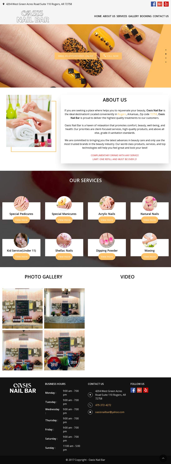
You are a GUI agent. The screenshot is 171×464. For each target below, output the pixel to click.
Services (122, 16)
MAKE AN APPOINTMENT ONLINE (73, 55)
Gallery (133, 16)
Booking (146, 16)
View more (21, 220)
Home (98, 16)
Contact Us (161, 16)
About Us (109, 16)
